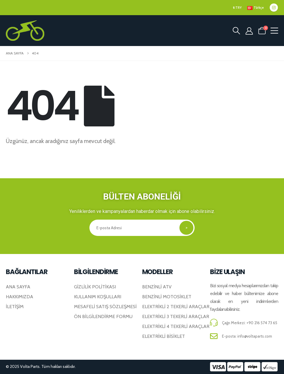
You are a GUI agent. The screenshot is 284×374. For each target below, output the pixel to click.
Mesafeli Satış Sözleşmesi (105, 306)
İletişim (15, 306)
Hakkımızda (19, 296)
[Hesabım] (249, 31)
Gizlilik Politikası (95, 287)
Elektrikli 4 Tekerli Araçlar (175, 326)
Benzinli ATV (157, 287)
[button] (236, 30)
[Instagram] (274, 7)
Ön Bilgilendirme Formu (103, 316)
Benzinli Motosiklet (166, 296)
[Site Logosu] (25, 30)
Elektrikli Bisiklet (163, 336)
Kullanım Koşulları (97, 296)
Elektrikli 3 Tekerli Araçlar (175, 316)
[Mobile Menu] (274, 31)
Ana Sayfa (18, 287)
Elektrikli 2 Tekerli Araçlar (175, 306)
